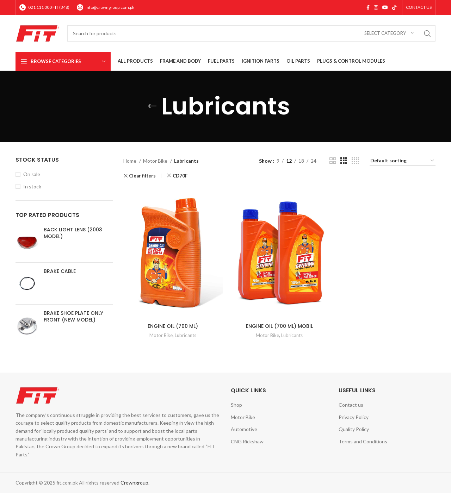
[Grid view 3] (343, 160)
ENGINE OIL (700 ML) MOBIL (279, 326)
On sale (31, 174)
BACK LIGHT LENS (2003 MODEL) (73, 233)
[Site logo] (38, 33)
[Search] (251, 33)
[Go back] (152, 106)
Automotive (244, 429)
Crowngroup (134, 483)
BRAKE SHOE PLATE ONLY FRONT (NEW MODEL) (73, 317)
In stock (32, 186)
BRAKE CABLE (60, 271)
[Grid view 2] (332, 160)
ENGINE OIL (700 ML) (173, 326)
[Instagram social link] (376, 7)
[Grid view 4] (355, 160)
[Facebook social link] (368, 7)
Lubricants (185, 335)
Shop (236, 405)
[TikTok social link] (394, 7)
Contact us (351, 405)
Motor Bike (155, 161)
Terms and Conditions (363, 441)
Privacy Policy (354, 417)
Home (130, 161)
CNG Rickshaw (247, 441)
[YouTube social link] (385, 7)
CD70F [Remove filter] (180, 176)
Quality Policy (354, 429)
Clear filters (142, 176)
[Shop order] (402, 161)
